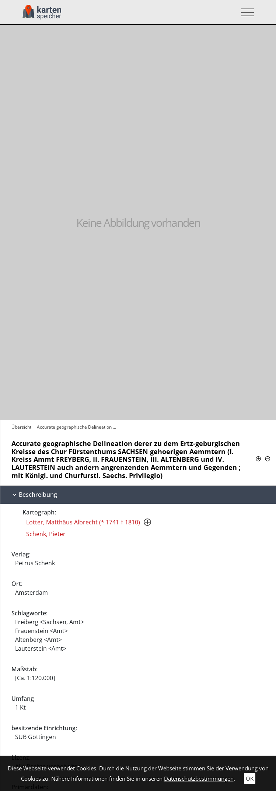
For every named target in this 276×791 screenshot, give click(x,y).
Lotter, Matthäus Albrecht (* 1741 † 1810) (83, 522)
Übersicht (21, 427)
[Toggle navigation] (245, 12)
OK (250, 778)
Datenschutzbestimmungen (199, 778)
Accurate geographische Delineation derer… (78, 427)
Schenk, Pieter (46, 534)
